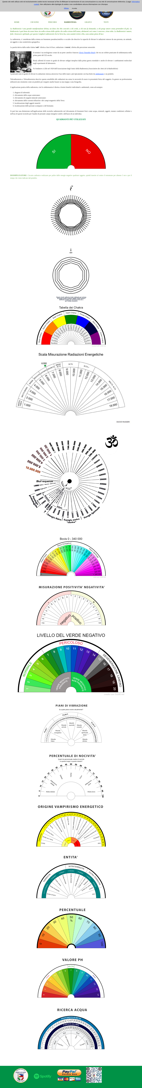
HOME (16, 22)
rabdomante (99, 74)
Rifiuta (66, 8)
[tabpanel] (71, 545)
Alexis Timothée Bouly (87, 53)
